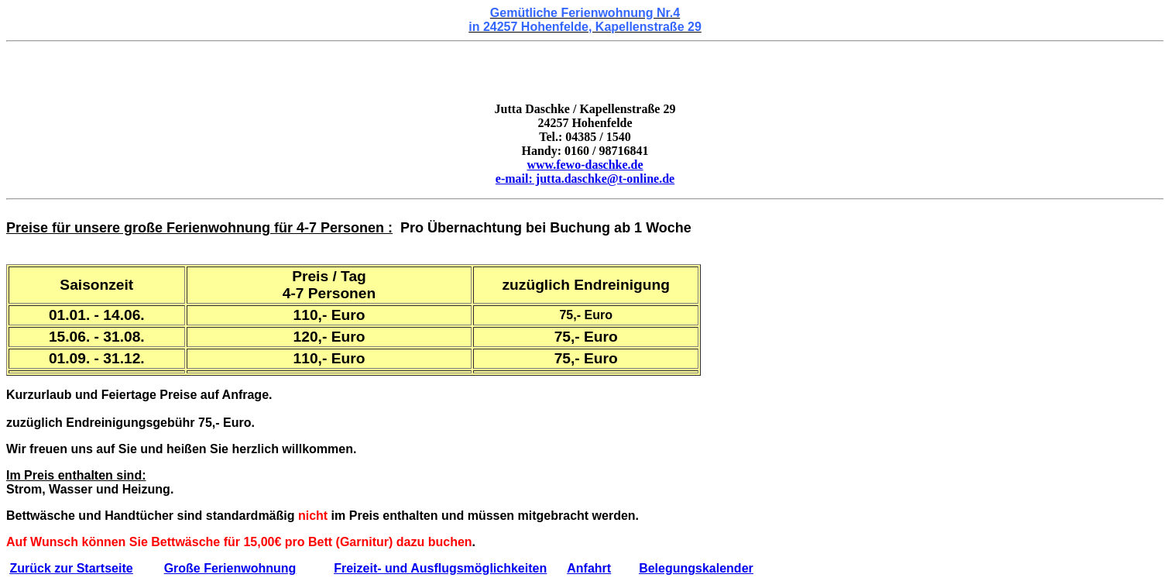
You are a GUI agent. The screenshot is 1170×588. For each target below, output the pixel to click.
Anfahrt (589, 568)
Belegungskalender (696, 568)
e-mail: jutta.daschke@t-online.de (585, 178)
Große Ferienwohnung (230, 568)
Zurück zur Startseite (70, 568)
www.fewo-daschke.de (585, 164)
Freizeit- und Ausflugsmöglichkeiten (440, 568)
